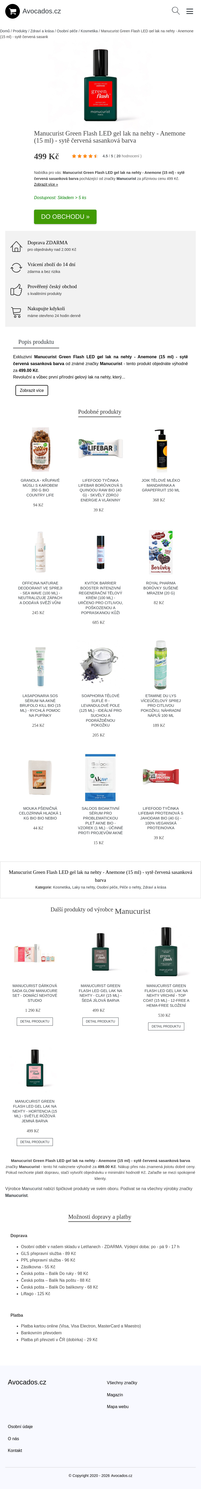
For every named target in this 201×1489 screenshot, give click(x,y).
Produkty (20, 31)
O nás (13, 1438)
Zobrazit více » (46, 184)
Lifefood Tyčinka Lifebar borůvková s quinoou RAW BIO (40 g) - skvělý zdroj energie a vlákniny (101, 490)
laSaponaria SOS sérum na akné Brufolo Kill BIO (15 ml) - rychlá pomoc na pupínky (40, 706)
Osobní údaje (20, 1426)
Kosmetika (89, 31)
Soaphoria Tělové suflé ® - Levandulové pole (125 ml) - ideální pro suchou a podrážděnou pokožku (100, 710)
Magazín (115, 1395)
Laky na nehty (83, 887)
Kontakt (15, 1450)
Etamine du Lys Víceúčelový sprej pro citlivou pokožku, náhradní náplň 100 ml (161, 706)
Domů (5, 31)
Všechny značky (122, 1383)
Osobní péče (67, 31)
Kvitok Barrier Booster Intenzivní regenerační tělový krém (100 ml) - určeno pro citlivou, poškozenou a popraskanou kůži (100, 598)
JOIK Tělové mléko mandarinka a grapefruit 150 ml (161, 485)
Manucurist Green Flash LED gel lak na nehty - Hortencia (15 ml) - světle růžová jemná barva (35, 1111)
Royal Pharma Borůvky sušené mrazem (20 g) (160, 588)
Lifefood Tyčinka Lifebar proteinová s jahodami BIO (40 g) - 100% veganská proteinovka (160, 818)
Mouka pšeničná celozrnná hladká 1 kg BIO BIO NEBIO (40, 813)
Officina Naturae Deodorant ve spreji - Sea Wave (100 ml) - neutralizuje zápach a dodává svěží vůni (40, 593)
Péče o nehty (130, 887)
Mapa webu (118, 1406)
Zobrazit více (32, 390)
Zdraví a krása (42, 31)
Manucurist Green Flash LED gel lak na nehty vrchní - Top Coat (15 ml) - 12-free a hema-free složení (166, 996)
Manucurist (126, 179)
